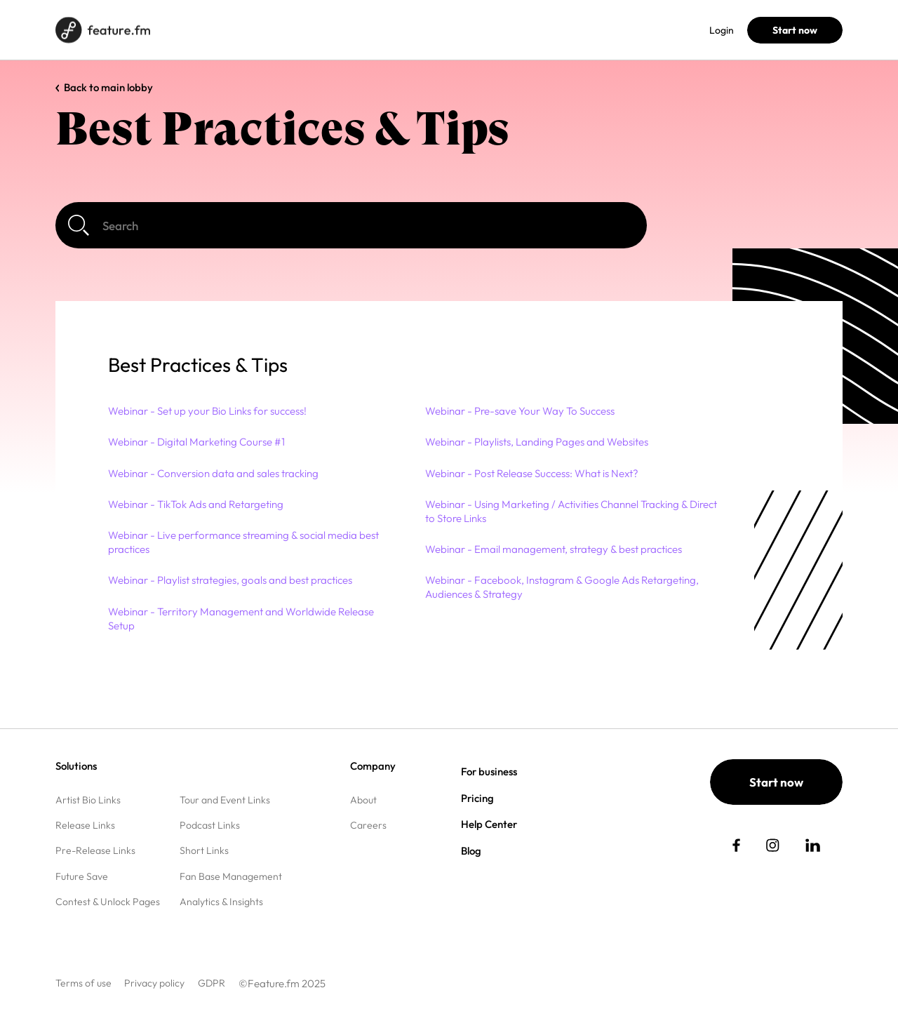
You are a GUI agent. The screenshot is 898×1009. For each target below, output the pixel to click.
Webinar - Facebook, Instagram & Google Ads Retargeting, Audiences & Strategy (562, 587)
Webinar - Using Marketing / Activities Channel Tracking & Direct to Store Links (571, 511)
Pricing (325, 30)
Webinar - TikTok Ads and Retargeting (195, 504)
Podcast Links (210, 825)
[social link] (736, 845)
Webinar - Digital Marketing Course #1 (196, 441)
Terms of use (83, 983)
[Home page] (102, 30)
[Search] (351, 225)
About (363, 800)
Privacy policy (154, 983)
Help (409, 30)
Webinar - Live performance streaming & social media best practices (243, 542)
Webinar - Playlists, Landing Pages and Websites (536, 441)
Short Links (204, 850)
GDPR (211, 983)
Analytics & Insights (221, 901)
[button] (426, 365)
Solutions (196, 30)
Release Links (85, 825)
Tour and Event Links (225, 800)
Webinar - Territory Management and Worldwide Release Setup (241, 618)
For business (263, 30)
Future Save (81, 876)
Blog (370, 30)
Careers (368, 825)
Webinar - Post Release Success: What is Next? (531, 473)
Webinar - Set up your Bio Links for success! (207, 410)
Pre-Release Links (95, 850)
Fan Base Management (231, 876)
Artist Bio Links (88, 800)
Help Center (489, 824)
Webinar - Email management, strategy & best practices (553, 549)
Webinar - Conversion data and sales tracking (213, 473)
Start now (794, 30)
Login (721, 30)
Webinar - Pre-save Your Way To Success (520, 410)
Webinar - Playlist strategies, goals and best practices (230, 580)
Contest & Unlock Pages (107, 901)
